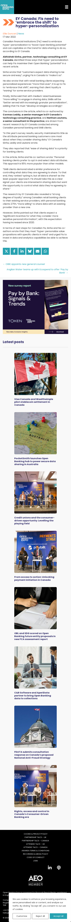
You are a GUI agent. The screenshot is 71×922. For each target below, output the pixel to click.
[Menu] (64, 7)
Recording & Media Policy (35, 854)
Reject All (40, 916)
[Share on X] (6, 251)
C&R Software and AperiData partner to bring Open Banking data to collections (32, 695)
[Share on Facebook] (14, 251)
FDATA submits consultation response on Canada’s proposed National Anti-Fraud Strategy (33, 754)
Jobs (35, 861)
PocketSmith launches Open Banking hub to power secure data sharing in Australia (35, 461)
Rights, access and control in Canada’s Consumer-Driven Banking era (31, 814)
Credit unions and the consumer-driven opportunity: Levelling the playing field (34, 520)
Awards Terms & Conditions (35, 850)
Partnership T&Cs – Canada (35, 840)
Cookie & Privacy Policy (35, 834)
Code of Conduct (35, 857)
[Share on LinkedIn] (21, 251)
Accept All (58, 916)
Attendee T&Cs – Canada (35, 847)
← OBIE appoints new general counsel (24, 264)
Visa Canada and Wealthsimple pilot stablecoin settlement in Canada (33, 402)
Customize (21, 916)
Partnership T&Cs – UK (35, 837)
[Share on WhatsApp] (45, 251)
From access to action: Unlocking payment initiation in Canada (34, 578)
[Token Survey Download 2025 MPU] (35, 306)
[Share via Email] (37, 251)
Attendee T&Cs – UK (35, 844)
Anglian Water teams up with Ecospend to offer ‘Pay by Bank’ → (37, 271)
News (21, 33)
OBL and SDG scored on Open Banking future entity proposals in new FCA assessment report (35, 636)
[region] (40, 907)
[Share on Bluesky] (29, 251)
